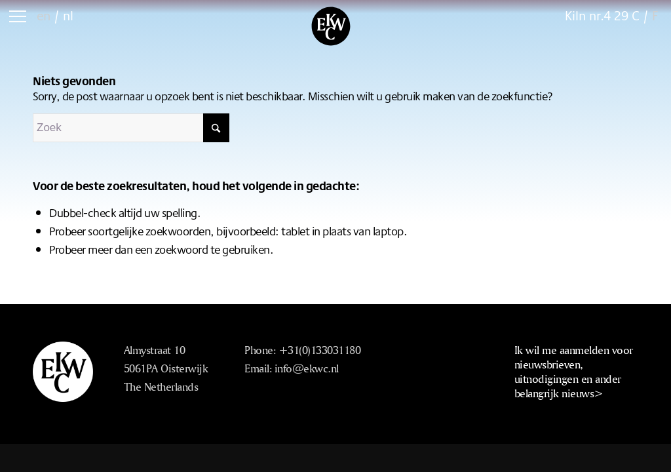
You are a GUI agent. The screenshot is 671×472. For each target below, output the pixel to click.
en (43, 15)
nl (68, 15)
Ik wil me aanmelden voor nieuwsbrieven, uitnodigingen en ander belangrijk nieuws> (573, 371)
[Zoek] (131, 127)
